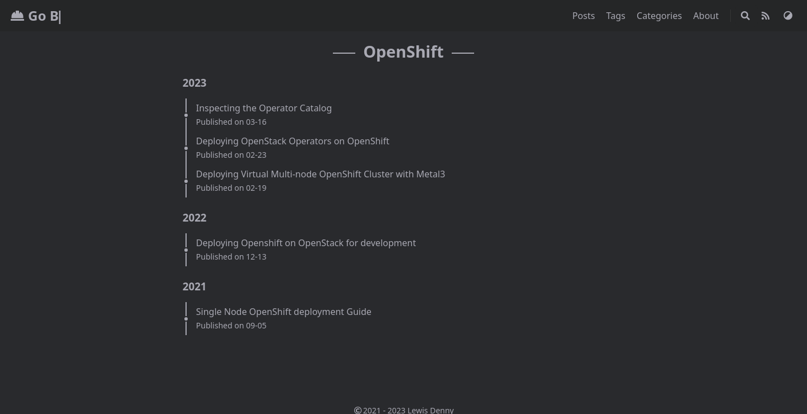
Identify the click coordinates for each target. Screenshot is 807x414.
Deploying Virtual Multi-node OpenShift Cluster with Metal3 (321, 174)
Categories (660, 16)
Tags (617, 16)
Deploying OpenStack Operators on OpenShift (292, 141)
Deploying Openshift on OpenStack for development (306, 243)
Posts (584, 16)
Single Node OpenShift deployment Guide (284, 311)
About (707, 16)
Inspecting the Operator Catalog (264, 108)
